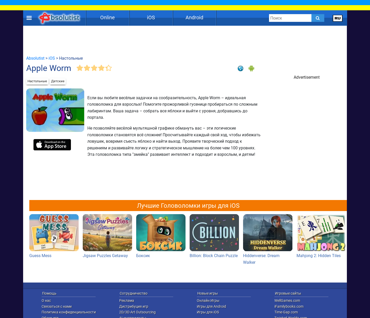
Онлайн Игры (208, 300)
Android (194, 17)
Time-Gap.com (286, 312)
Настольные (37, 81)
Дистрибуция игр (133, 306)
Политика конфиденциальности (69, 312)
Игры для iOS (208, 312)
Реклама (126, 300)
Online (107, 17)
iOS (151, 17)
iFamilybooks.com (288, 306)
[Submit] (317, 18)
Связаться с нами (57, 306)
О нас (46, 300)
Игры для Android (211, 306)
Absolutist (35, 58)
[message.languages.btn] (337, 18)
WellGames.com (287, 300)
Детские (57, 81)
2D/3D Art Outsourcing (137, 312)
